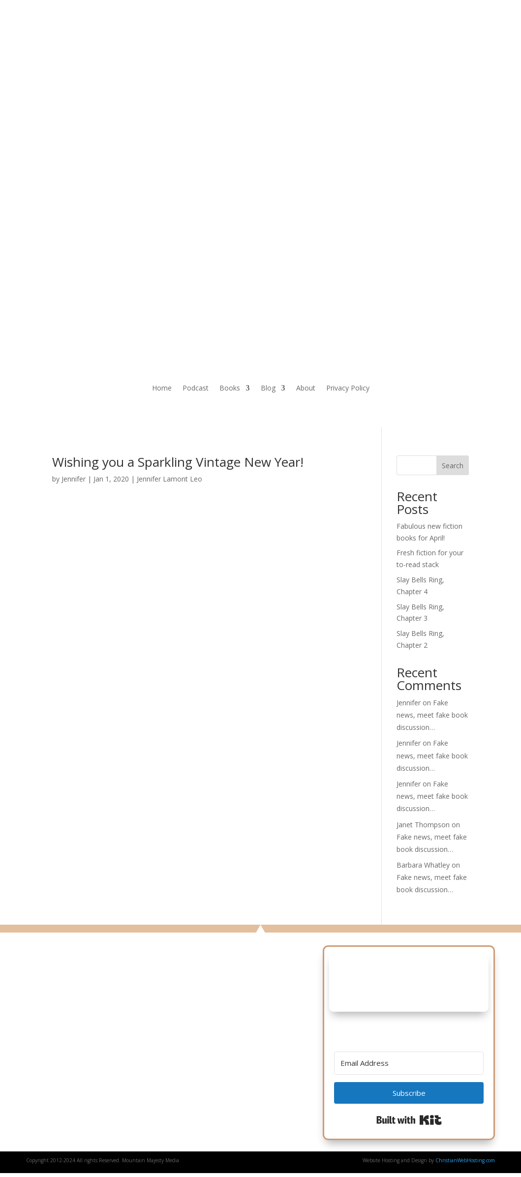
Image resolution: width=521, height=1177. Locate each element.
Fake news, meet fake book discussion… (432, 715)
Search (452, 465)
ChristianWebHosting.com (465, 1160)
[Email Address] (409, 1063)
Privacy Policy (347, 388)
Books (229, 388)
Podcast (196, 388)
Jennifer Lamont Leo (169, 478)
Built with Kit (409, 1120)
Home (162, 388)
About (305, 388)
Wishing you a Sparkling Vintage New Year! (178, 462)
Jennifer (73, 478)
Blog (268, 388)
